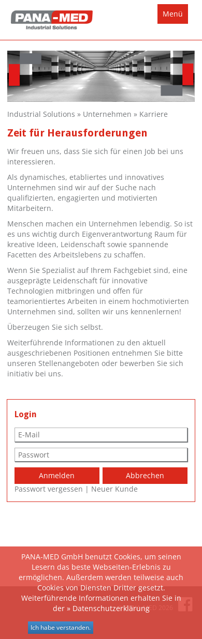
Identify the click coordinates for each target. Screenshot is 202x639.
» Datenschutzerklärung (108, 608)
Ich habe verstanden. (61, 627)
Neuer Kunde (114, 489)
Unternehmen (107, 114)
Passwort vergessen (49, 489)
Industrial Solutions (41, 114)
